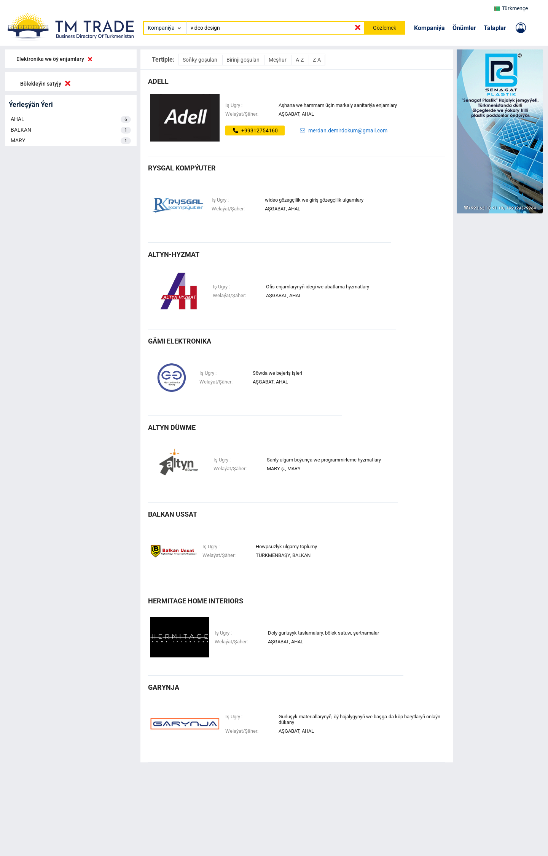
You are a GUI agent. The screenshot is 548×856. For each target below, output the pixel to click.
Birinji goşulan (243, 60)
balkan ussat (172, 514)
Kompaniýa (429, 28)
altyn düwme (172, 427)
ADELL (158, 81)
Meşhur (278, 60)
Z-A (317, 60)
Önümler (464, 28)
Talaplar (495, 28)
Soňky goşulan (200, 60)
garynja (163, 687)
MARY (71, 140)
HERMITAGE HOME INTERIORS (195, 601)
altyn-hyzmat (173, 254)
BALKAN (71, 130)
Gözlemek (384, 28)
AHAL (71, 119)
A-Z (300, 60)
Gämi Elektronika (179, 341)
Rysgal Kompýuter (182, 168)
